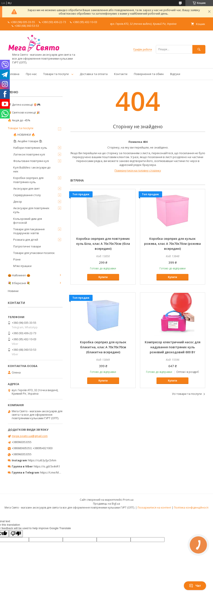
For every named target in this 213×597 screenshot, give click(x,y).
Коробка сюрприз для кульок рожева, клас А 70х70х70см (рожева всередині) (172, 244)
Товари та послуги (56, 74)
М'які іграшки (22, 266)
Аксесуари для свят (26, 188)
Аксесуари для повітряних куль (31, 210)
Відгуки (175, 74)
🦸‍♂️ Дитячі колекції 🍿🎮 (24, 105)
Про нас (31, 74)
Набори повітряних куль (30, 148)
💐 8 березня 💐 (19, 283)
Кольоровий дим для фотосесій (27, 221)
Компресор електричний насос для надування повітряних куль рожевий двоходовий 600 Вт (172, 347)
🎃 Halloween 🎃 (19, 275)
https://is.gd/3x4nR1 (47, 466)
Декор (17, 201)
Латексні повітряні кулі (29, 154)
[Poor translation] (16, 533)
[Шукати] (198, 49)
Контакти (120, 74)
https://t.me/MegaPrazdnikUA (59, 472)
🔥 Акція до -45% (19, 120)
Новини (13, 291)
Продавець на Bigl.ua (106, 503)
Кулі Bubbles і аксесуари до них (32, 169)
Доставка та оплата (94, 74)
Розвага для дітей (25, 240)
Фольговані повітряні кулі (31, 161)
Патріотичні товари (27, 246)
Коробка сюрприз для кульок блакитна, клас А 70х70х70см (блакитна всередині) (103, 347)
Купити (103, 277)
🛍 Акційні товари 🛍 (28, 141)
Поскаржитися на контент (154, 507)
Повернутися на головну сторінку (138, 170)
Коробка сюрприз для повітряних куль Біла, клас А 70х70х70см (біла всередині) (103, 244)
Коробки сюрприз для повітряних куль (28, 180)
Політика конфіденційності (191, 507)
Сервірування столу (27, 195)
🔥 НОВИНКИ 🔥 (24, 135)
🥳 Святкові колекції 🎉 (24, 112)
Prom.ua (128, 500)
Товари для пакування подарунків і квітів (29, 231)
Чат (195, 586)
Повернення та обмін (149, 74)
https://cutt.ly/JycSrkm (42, 460)
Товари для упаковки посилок (34, 253)
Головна (13, 74)
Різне (17, 259)
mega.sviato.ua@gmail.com (30, 436)
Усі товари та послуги (187, 394)
